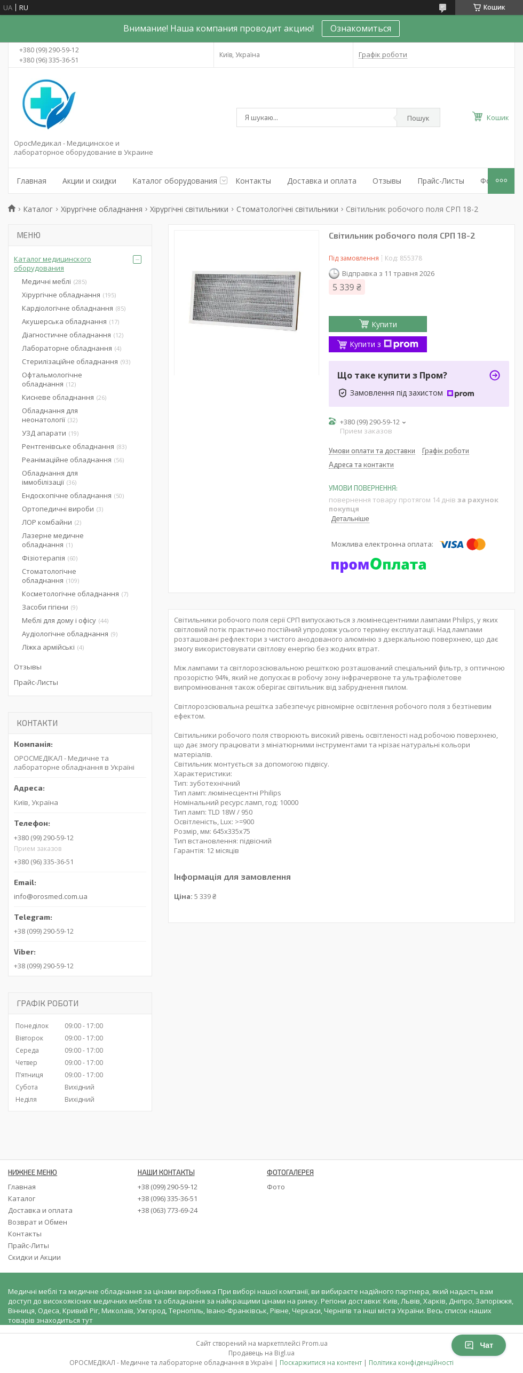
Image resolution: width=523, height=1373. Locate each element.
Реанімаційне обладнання (67, 459)
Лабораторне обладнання (67, 348)
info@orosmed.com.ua (51, 896)
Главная (31, 181)
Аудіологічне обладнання (65, 633)
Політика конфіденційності (411, 1362)
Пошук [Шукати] (418, 118)
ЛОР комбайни (47, 522)
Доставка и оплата (321, 181)
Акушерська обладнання (64, 321)
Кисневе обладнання (58, 397)
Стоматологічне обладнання (49, 575)
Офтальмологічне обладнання (52, 379)
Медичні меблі (46, 281)
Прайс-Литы (28, 1245)
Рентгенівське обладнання (68, 446)
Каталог (38, 209)
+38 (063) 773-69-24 (167, 1210)
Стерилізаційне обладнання (70, 361)
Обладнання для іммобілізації (50, 477)
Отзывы (387, 181)
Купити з (384, 344)
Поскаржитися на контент (321, 1362)
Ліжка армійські (48, 647)
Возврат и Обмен (37, 1222)
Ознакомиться (360, 28)
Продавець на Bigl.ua (261, 1353)
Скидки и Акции (34, 1257)
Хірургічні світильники (189, 209)
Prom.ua (315, 1343)
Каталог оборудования (174, 181)
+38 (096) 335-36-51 (167, 1198)
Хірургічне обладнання (101, 209)
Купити (384, 324)
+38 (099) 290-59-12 (167, 1186)
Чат (478, 1345)
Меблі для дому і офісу (59, 620)
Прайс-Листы (440, 181)
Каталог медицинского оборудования (52, 263)
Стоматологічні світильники (287, 209)
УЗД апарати (44, 433)
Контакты (253, 181)
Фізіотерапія (43, 558)
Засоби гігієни (45, 607)
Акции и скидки (89, 181)
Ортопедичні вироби (58, 509)
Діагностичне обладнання (66, 335)
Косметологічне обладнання (70, 593)
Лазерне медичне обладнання (53, 540)
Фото (276, 1186)
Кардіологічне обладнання (67, 308)
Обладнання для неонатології (50, 415)
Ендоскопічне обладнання (67, 495)
